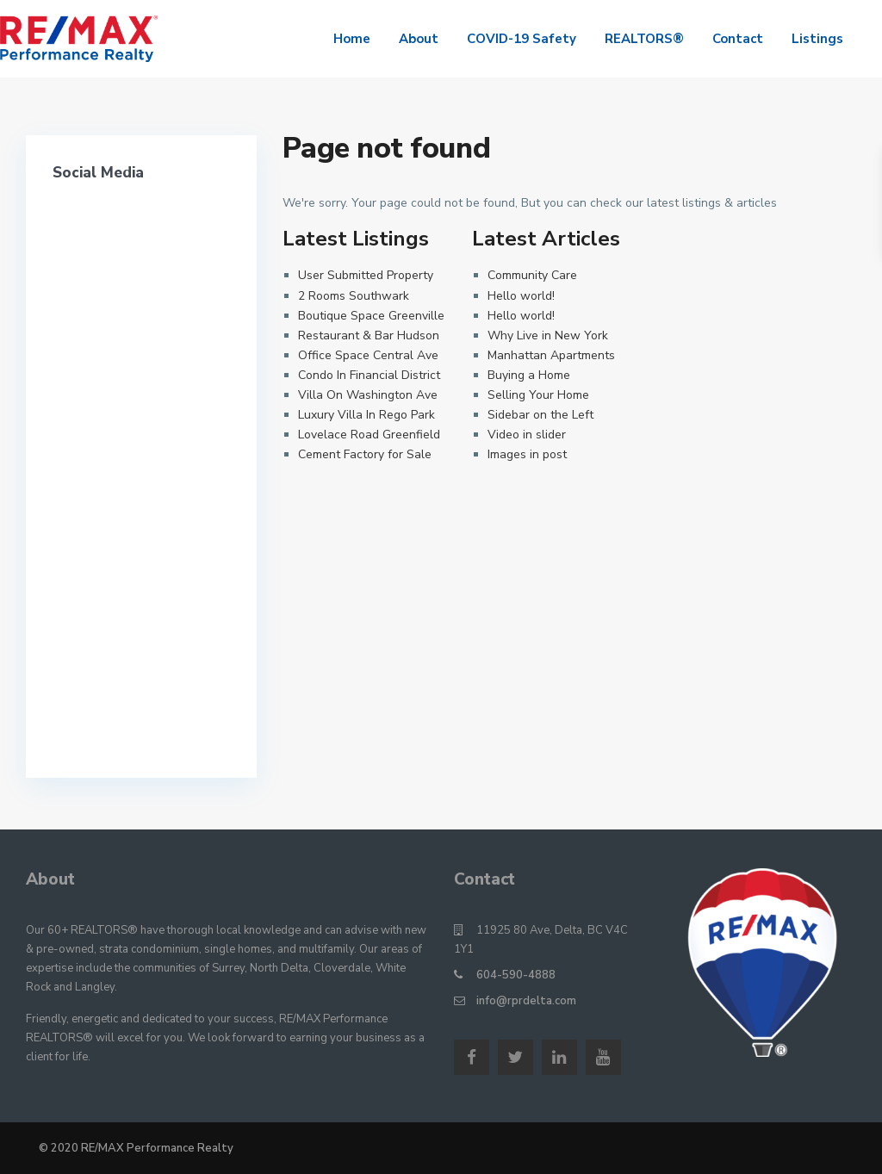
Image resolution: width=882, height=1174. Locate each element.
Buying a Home (529, 375)
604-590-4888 (516, 975)
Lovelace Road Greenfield (369, 434)
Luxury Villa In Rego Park (366, 415)
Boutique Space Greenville (371, 315)
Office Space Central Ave (368, 355)
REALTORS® (644, 38)
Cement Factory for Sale (365, 454)
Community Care (532, 275)
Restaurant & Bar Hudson (368, 335)
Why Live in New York (548, 335)
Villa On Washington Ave (368, 395)
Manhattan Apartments (551, 355)
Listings (817, 38)
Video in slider (527, 434)
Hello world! (521, 296)
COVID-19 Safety (521, 38)
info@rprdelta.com (526, 1001)
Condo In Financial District (369, 375)
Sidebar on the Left (540, 415)
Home (351, 38)
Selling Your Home (538, 395)
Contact (737, 38)
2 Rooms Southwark (353, 296)
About (418, 38)
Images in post (527, 454)
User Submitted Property (365, 275)
